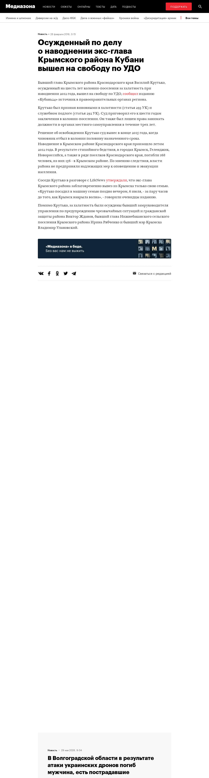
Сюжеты (66, 6)
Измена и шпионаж (18, 17)
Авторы (64, 741)
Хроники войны (129, 17)
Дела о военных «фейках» (97, 17)
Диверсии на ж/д (47, 17)
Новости (49, 6)
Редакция (66, 749)
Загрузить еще (104, 615)
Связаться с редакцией (104, 749)
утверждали (116, 180)
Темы (63, 734)
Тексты (100, 6)
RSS (93, 734)
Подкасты (129, 6)
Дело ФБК (69, 17)
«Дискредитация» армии (160, 17)
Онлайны (83, 6)
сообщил (130, 94)
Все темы (191, 18)
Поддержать (178, 6)
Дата (113, 6)
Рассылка (95, 741)
